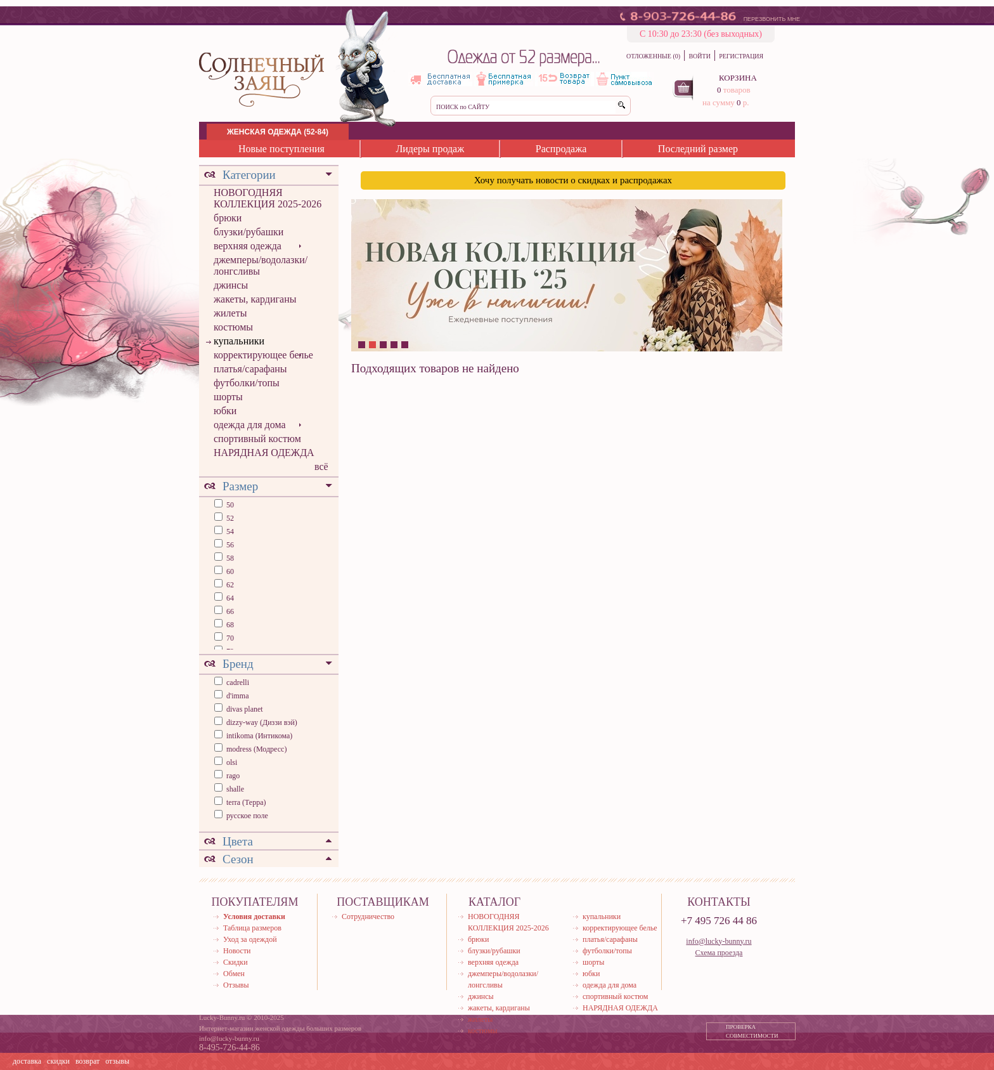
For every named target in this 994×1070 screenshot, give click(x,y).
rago (233, 775)
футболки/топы (247, 382)
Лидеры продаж (430, 148)
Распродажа (561, 148)
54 (229, 531)
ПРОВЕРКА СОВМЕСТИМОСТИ (752, 1031)
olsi (231, 762)
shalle (235, 789)
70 (229, 638)
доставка (27, 1061)
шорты (228, 396)
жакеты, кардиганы (255, 299)
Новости (237, 950)
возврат (87, 1061)
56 (229, 544)
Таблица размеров (252, 927)
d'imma (237, 695)
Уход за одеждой (250, 939)
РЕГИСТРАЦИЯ (741, 56)
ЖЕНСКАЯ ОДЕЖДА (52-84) (277, 131)
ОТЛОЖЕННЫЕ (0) (653, 56)
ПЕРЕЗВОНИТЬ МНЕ (772, 19)
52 (229, 518)
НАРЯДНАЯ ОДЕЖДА (264, 452)
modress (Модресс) (256, 749)
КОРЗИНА (738, 77)
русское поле (247, 815)
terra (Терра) (246, 802)
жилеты (230, 313)
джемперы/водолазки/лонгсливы (260, 265)
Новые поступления (281, 148)
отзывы (117, 1061)
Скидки (235, 962)
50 (229, 504)
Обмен (234, 973)
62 (229, 584)
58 (229, 558)
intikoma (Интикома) (259, 735)
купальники (239, 341)
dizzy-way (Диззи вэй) (261, 722)
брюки (228, 217)
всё (321, 466)
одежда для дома (250, 424)
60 (229, 571)
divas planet (244, 709)
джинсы (231, 285)
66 (229, 611)
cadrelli (237, 682)
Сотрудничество (368, 916)
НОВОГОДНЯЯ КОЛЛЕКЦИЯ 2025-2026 (267, 198)
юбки (225, 410)
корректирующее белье (263, 354)
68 (229, 624)
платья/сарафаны (250, 368)
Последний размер (698, 148)
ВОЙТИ (699, 56)
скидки (58, 1061)
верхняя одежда (247, 245)
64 (229, 598)
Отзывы (236, 985)
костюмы (233, 327)
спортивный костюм (257, 438)
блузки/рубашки (248, 231)
